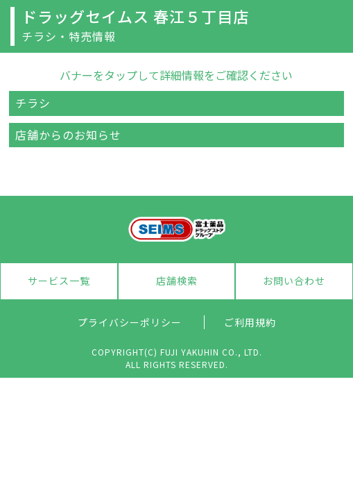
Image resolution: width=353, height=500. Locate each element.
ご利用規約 (250, 322)
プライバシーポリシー (130, 322)
